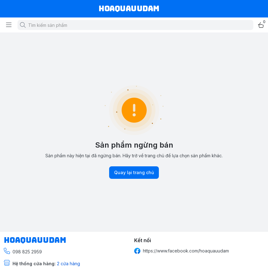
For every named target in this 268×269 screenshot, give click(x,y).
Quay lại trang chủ (134, 172)
